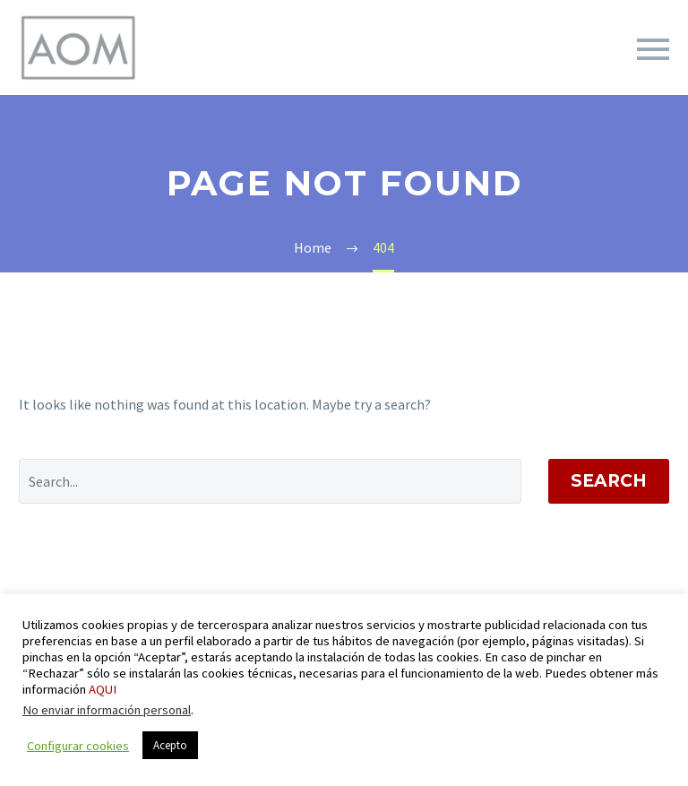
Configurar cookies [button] (78, 746)
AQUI (102, 689)
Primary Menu (653, 49)
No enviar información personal (106, 710)
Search (609, 481)
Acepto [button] (170, 745)
